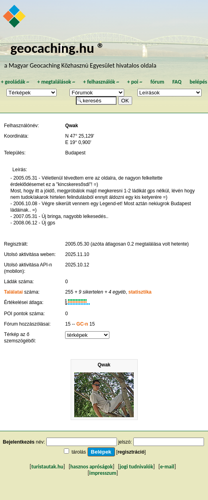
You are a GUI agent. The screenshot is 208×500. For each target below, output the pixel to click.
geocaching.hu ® (57, 47)
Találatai (13, 292)
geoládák (15, 81)
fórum (157, 81)
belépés (198, 81)
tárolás (78, 452)
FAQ (177, 81)
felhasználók (101, 81)
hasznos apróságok (91, 466)
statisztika (139, 292)
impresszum (103, 473)
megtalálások (56, 81)
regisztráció (130, 452)
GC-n (82, 324)
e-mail (167, 466)
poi (134, 81)
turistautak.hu (47, 466)
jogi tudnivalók (136, 466)
